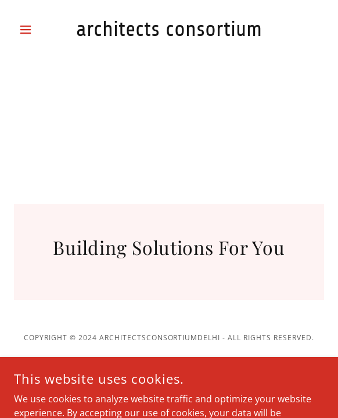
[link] (169, 29)
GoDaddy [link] (160, 362)
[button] (37, 29)
